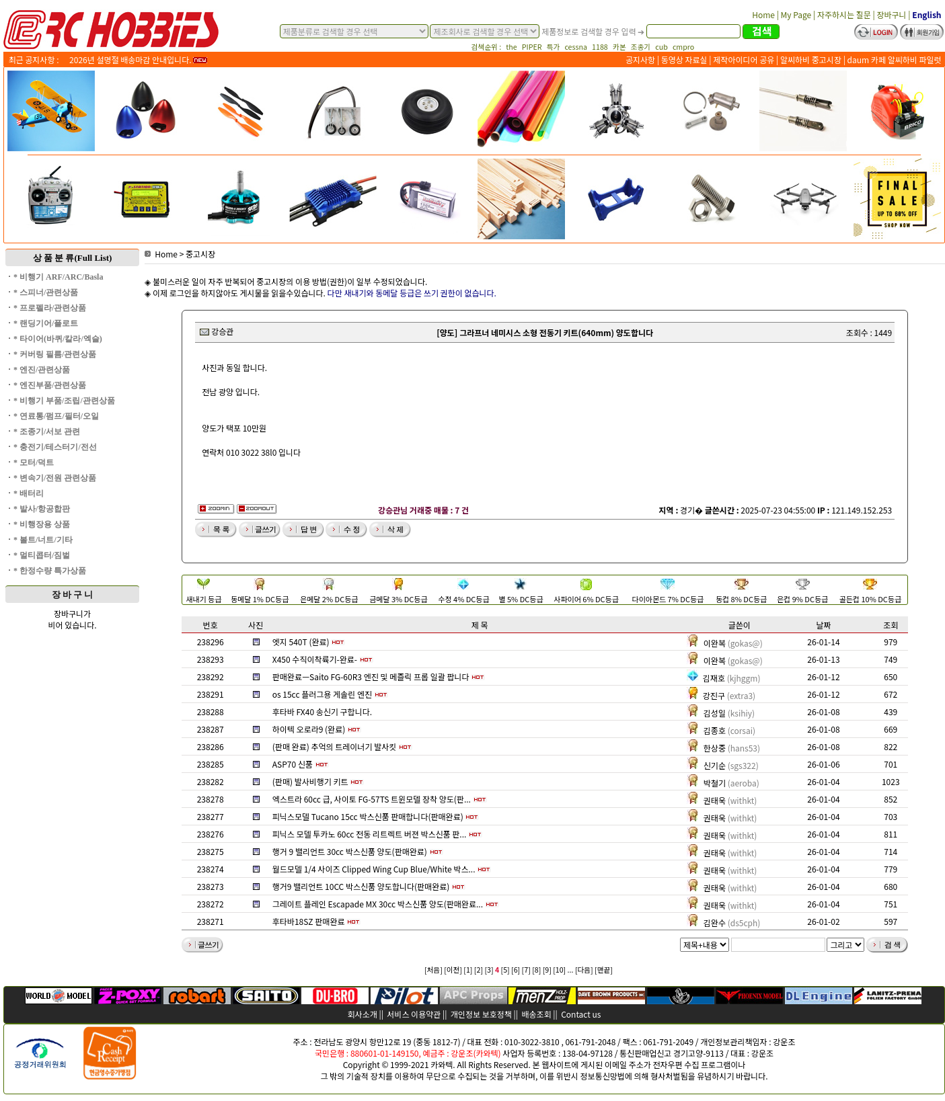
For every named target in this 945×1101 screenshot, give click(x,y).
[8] (536, 970)
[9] (547, 970)
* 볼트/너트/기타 (43, 539)
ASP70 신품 (292, 764)
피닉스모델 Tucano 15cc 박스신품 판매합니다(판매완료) (367, 816)
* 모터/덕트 (33, 462)
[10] (559, 970)
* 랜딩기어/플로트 (45, 323)
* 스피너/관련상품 (45, 292)
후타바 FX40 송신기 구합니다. (322, 711)
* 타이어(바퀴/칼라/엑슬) (57, 338)
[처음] (433, 970)
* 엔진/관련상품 (41, 369)
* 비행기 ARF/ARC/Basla (58, 277)
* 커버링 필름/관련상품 (54, 354)
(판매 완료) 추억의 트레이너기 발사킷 (334, 746)
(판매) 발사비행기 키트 (310, 781)
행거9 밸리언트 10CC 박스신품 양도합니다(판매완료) (361, 886)
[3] (488, 970)
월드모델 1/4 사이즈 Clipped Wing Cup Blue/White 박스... (374, 868)
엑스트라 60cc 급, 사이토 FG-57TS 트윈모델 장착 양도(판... (371, 799)
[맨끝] (604, 970)
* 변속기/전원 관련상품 (54, 478)
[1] (467, 970)
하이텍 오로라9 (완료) (308, 729)
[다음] (584, 970)
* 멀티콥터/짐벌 (41, 555)
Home (161, 253)
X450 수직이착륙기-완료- (314, 659)
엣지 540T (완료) (301, 641)
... (571, 970)
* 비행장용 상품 (41, 524)
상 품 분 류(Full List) (72, 258)
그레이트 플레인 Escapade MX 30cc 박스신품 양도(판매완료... (377, 903)
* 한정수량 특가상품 (49, 570)
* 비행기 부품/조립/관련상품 (64, 400)
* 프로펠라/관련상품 (49, 308)
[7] (526, 970)
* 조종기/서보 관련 (46, 431)
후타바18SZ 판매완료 (308, 921)
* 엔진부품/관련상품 (49, 385)
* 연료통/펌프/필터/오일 (56, 416)
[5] (505, 970)
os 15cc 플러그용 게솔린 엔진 (322, 694)
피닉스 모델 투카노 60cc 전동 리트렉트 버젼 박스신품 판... (369, 834)
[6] (515, 970)
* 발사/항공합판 (41, 509)
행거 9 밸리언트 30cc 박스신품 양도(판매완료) (349, 851)
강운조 (784, 1041)
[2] (478, 970)
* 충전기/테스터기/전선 (55, 447)
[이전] (453, 970)
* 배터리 (28, 493)
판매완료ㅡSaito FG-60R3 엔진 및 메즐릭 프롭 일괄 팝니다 (370, 676)
